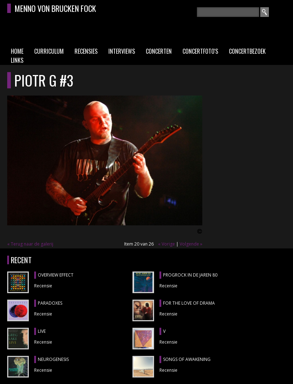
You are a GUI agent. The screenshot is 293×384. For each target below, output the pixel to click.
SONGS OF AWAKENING (187, 359)
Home (17, 51)
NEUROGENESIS (53, 359)
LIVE (42, 331)
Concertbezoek (247, 51)
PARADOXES (50, 303)
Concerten (159, 51)
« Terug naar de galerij (30, 244)
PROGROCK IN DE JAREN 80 (190, 275)
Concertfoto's (200, 51)
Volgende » (191, 244)
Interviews (121, 51)
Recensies (86, 51)
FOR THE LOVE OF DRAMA (189, 303)
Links (17, 60)
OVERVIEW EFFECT (55, 275)
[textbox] (228, 12)
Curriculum (49, 51)
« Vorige (166, 244)
